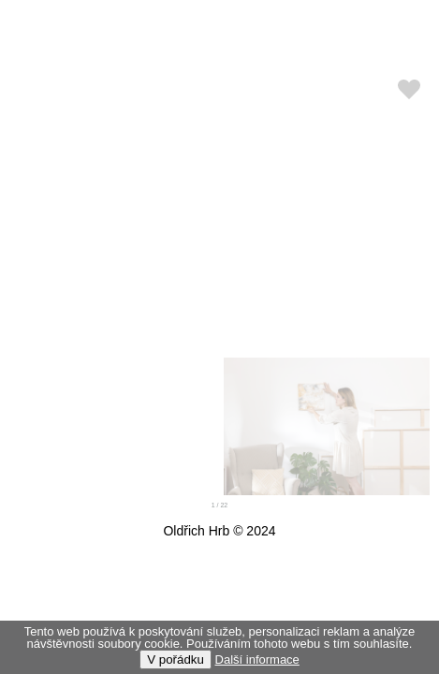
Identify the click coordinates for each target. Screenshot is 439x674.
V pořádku (175, 659)
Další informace (257, 659)
